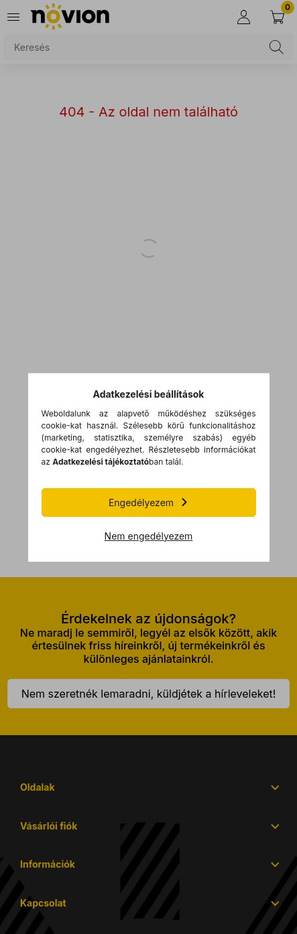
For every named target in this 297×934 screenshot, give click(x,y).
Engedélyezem (141, 502)
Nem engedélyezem (149, 536)
